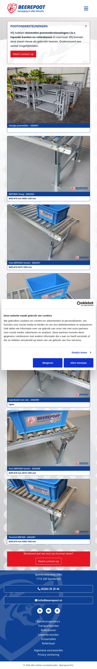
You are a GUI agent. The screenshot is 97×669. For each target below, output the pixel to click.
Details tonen (79, 352)
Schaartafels (48, 639)
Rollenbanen (48, 630)
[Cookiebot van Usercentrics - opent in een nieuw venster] (79, 303)
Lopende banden (48, 634)
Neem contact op (23, 54)
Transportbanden (48, 626)
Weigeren (47, 362)
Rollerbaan (48, 643)
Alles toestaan (78, 362)
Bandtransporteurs (48, 621)
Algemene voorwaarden (48, 650)
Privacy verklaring (48, 654)
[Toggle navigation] (86, 8)
